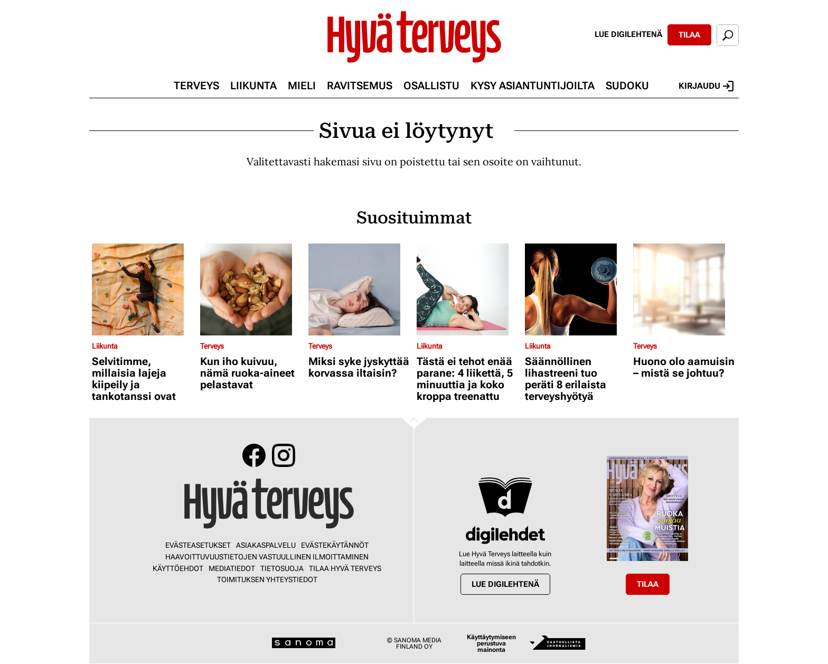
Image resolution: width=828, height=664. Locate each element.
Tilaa (689, 35)
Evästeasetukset (198, 545)
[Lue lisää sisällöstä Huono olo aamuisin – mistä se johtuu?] (684, 289)
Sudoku (627, 85)
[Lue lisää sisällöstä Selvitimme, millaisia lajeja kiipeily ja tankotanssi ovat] (143, 289)
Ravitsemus (359, 85)
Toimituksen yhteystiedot (267, 579)
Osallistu (431, 85)
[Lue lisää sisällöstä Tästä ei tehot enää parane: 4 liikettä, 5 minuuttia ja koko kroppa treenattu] (468, 289)
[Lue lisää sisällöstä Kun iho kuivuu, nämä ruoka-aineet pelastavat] (251, 289)
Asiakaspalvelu (266, 545)
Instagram (283, 455)
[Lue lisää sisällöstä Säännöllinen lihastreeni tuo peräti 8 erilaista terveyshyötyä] (576, 289)
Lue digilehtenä (628, 34)
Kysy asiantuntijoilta (533, 85)
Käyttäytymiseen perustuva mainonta (491, 643)
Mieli (302, 85)
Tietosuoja (282, 568)
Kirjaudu (706, 86)
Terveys (196, 85)
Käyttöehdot (178, 568)
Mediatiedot (232, 568)
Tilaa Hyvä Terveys (345, 568)
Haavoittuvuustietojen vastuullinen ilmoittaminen (267, 557)
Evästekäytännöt (335, 545)
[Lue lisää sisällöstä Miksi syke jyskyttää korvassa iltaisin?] (359, 289)
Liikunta (253, 85)
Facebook (254, 455)
